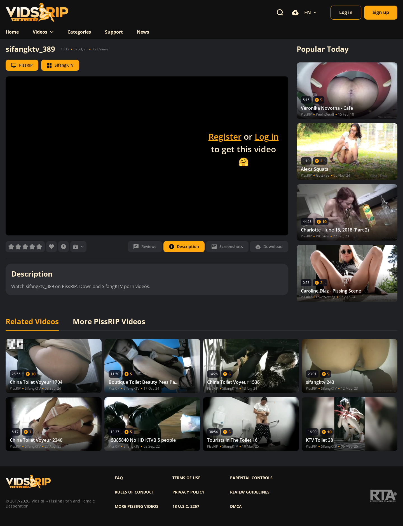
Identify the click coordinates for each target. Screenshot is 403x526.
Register (225, 136)
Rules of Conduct (134, 492)
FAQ (119, 477)
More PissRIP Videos (109, 321)
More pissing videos (136, 506)
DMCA (236, 506)
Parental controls (251, 477)
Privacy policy (188, 492)
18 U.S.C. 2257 (185, 506)
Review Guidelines (250, 492)
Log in (267, 136)
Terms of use (186, 477)
